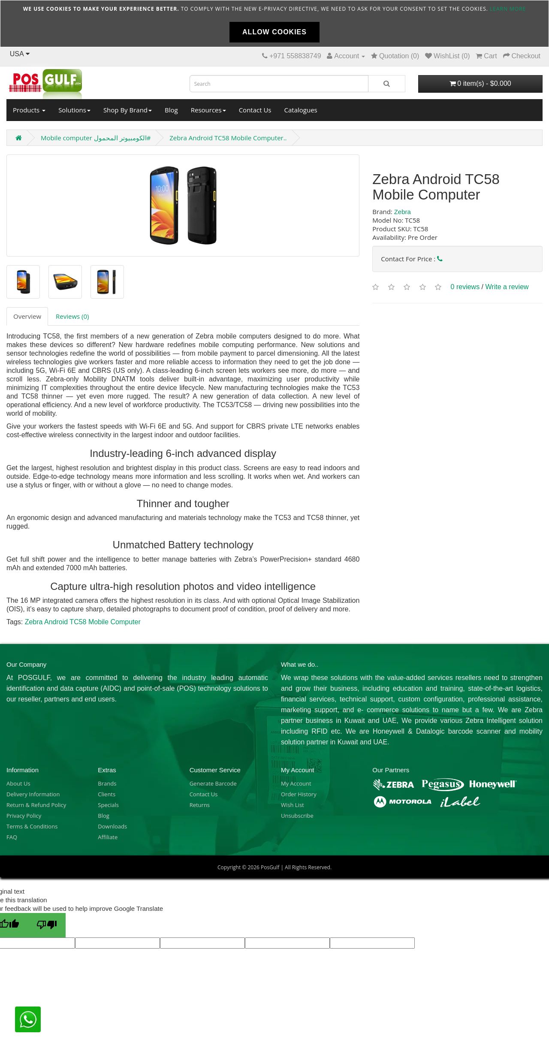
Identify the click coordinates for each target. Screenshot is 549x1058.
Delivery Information (33, 794)
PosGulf (270, 867)
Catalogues (300, 110)
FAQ (11, 837)
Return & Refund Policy (36, 805)
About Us (18, 783)
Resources (208, 110)
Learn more (508, 8)
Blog (171, 110)
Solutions (74, 110)
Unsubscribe (297, 815)
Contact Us (255, 110)
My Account (296, 783)
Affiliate (108, 837)
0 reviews (465, 286)
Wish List (292, 805)
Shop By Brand (127, 110)
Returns (200, 805)
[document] (274, 23)
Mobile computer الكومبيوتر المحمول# (96, 137)
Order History (299, 794)
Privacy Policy (23, 815)
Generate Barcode (213, 783)
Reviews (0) (72, 316)
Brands (107, 783)
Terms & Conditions (31, 826)
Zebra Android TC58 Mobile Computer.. (228, 137)
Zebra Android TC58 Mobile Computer (83, 622)
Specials (108, 805)
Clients (106, 794)
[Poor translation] (47, 925)
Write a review (507, 286)
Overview (27, 316)
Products (29, 110)
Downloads (112, 826)
